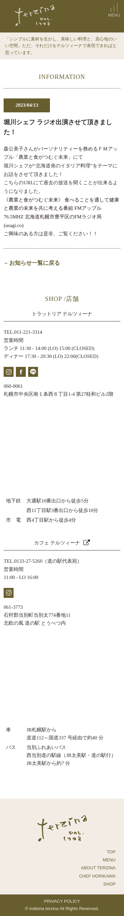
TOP (111, 851)
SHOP (109, 884)
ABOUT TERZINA (98, 867)
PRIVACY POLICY (62, 901)
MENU (109, 859)
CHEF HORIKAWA (97, 876)
